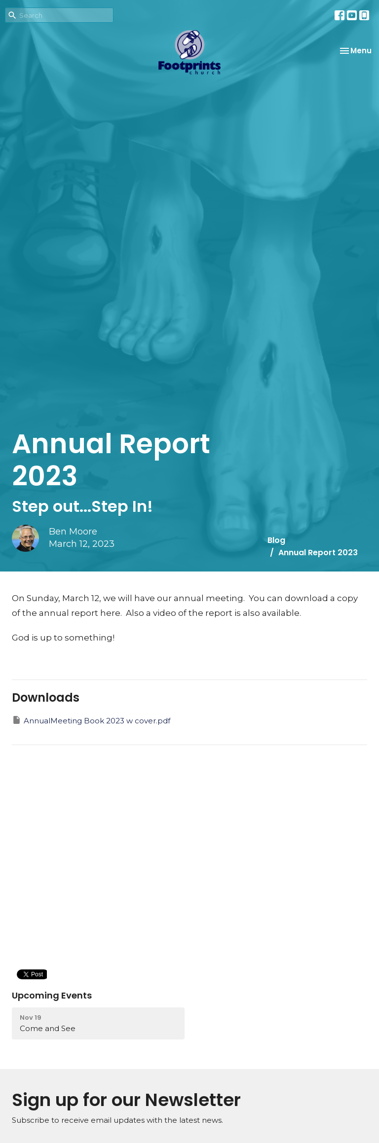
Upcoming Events (52, 995)
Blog (276, 540)
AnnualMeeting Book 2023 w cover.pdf (91, 720)
